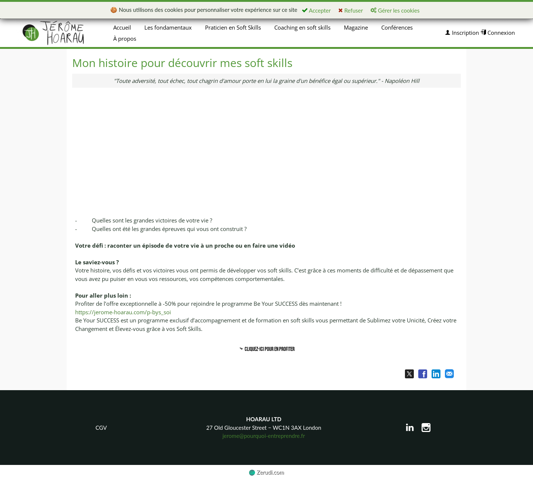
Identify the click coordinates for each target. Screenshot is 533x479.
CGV (101, 427)
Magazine (356, 27)
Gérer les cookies (395, 10)
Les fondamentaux (168, 27)
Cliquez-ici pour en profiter (266, 349)
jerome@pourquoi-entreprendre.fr (263, 435)
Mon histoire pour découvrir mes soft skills (182, 62)
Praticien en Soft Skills (233, 27)
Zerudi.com (266, 472)
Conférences (397, 27)
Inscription (462, 32)
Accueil (122, 27)
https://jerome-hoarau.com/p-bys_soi (123, 312)
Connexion (497, 32)
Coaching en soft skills (302, 27)
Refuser (350, 10)
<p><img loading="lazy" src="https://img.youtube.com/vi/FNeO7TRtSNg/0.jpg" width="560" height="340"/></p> (266, 151)
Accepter (316, 10)
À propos (124, 38)
